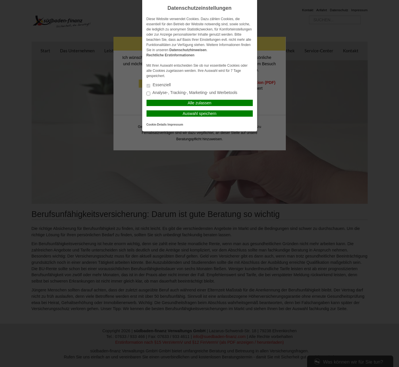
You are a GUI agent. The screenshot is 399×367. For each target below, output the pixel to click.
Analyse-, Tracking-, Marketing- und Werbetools (192, 93)
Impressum (175, 124)
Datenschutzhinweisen (188, 50)
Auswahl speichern (200, 113)
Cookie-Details (157, 124)
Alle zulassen (199, 103)
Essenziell (159, 85)
